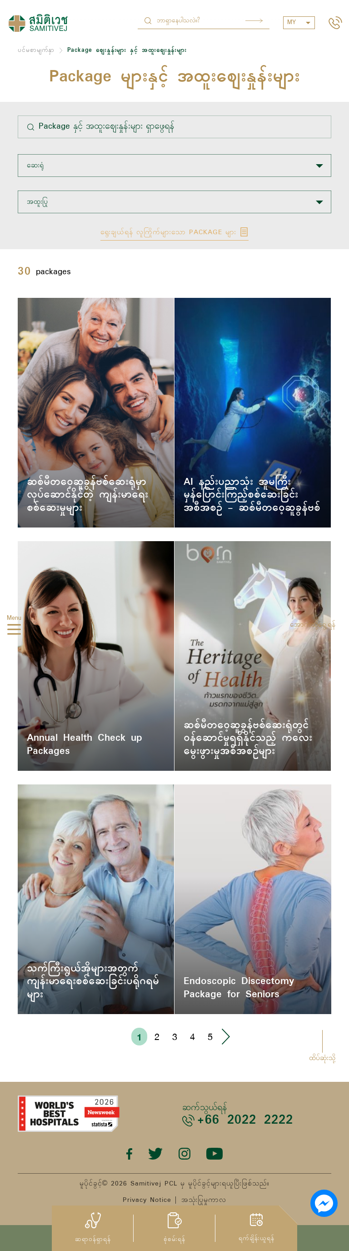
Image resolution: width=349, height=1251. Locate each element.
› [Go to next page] (225, 1036)
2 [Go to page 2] (157, 1036)
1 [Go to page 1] (139, 1036)
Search (254, 21)
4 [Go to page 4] (192, 1036)
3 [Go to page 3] (174, 1036)
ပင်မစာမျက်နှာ (36, 50)
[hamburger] (14, 630)
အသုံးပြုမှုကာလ (203, 1200)
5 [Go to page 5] (210, 1036)
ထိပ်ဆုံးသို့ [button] (322, 1058)
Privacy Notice (147, 1200)
